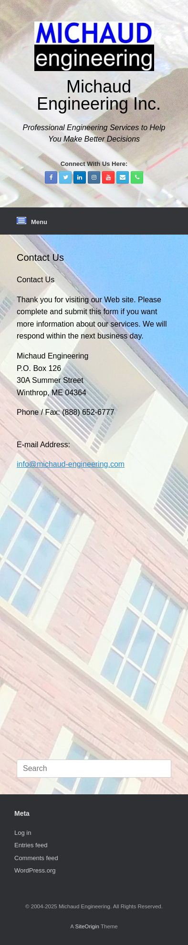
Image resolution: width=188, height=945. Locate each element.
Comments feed (36, 858)
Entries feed (30, 845)
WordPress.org (34, 870)
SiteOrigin (87, 926)
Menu (32, 221)
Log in (22, 832)
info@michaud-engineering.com (71, 464)
